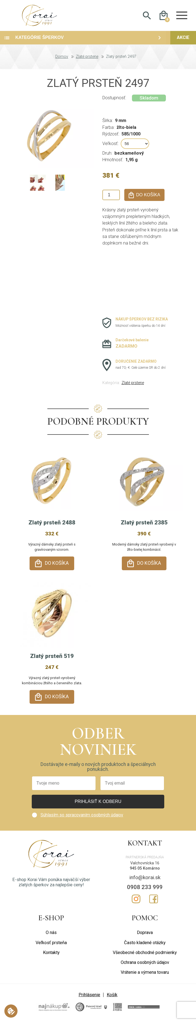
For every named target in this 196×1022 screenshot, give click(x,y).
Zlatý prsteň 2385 (144, 527)
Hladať (147, 18)
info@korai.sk (144, 877)
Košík (112, 994)
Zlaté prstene (87, 62)
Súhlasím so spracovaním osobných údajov (82, 814)
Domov (61, 62)
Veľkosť (110, 148)
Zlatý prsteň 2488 (51, 527)
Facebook (153, 898)
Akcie (183, 42)
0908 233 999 (145, 887)
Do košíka (57, 568)
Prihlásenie (89, 994)
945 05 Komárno (145, 868)
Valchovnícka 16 (144, 863)
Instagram (136, 898)
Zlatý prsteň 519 (52, 658)
